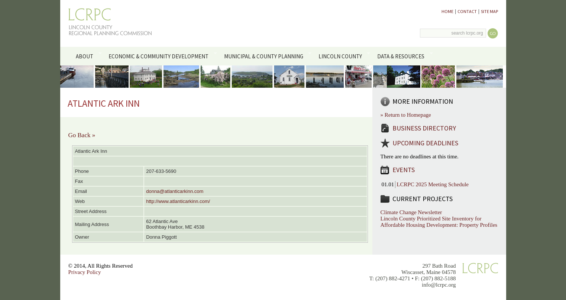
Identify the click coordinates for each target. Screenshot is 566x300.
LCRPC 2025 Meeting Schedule (433, 184)
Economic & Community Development (161, 55)
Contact (467, 11)
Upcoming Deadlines (425, 143)
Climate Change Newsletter (411, 212)
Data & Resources (404, 55)
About (87, 55)
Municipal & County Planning (266, 55)
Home (447, 11)
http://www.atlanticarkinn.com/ (178, 201)
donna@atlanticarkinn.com (174, 191)
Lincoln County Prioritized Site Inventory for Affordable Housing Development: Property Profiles (439, 222)
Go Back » (82, 135)
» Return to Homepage (406, 115)
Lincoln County (343, 55)
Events (403, 169)
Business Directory (424, 128)
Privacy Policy (84, 272)
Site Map (489, 11)
